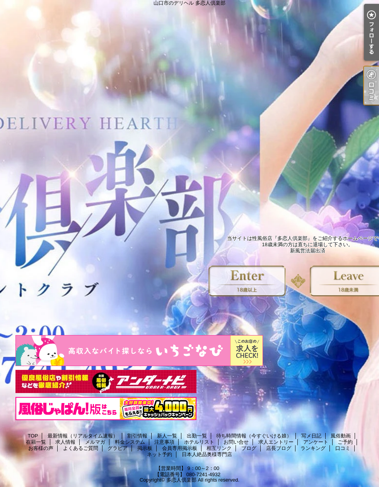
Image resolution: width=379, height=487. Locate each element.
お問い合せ (236, 442)
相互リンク (219, 448)
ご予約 (345, 442)
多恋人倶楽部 (181, 480)
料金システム (130, 442)
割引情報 (137, 436)
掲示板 (144, 448)
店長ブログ (278, 448)
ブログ (248, 448)
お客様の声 (40, 448)
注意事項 (164, 442)
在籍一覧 (36, 442)
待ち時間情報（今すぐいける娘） (254, 436)
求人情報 (65, 442)
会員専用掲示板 (179, 448)
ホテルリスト (199, 442)
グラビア (118, 448)
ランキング (313, 448)
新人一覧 (167, 436)
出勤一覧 (197, 436)
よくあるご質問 (80, 448)
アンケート (315, 442)
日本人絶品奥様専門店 (207, 454)
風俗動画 (341, 436)
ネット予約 (159, 454)
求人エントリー (276, 442)
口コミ (342, 448)
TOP (33, 436)
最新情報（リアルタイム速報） (83, 436)
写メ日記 (311, 436)
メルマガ (95, 442)
